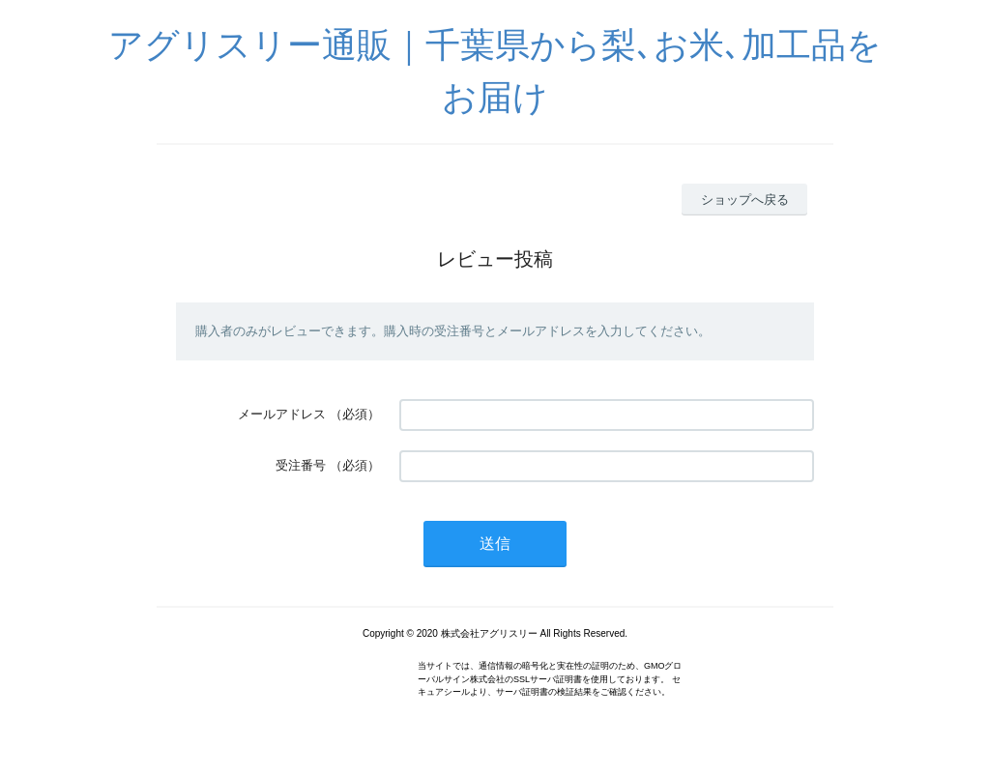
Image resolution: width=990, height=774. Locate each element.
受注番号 (301, 465)
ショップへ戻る (745, 199)
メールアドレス (282, 414)
